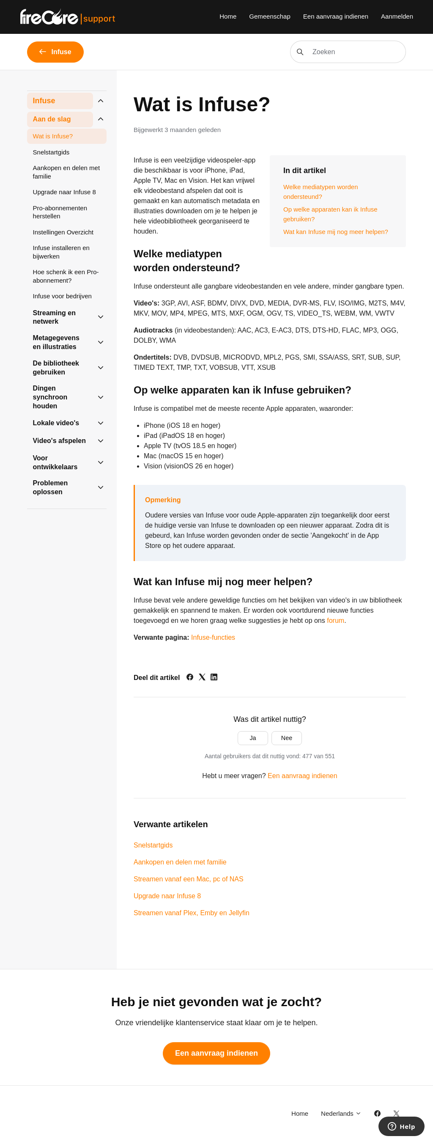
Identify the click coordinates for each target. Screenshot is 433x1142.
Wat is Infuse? (53, 136)
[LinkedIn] (214, 678)
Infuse (44, 100)
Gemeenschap (269, 16)
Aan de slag (52, 119)
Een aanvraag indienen (335, 16)
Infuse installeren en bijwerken (61, 252)
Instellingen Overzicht (63, 232)
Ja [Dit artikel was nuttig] (252, 738)
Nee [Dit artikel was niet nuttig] (286, 738)
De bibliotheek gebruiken (56, 368)
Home (227, 16)
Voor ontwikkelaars (55, 462)
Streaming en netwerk (54, 317)
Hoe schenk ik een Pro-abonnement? (66, 276)
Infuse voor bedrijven (62, 296)
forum (335, 620)
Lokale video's (56, 423)
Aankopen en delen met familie (180, 862)
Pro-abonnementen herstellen (60, 212)
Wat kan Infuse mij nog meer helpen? (335, 231)
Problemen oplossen (50, 487)
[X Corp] (202, 678)
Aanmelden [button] (397, 16)
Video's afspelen (59, 440)
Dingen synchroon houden (50, 397)
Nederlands (341, 1113)
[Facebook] (189, 678)
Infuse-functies (213, 637)
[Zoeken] (348, 52)
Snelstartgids (153, 845)
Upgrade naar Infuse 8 (167, 896)
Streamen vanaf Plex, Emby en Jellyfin (191, 912)
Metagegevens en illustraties (56, 342)
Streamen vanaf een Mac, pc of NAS (189, 879)
